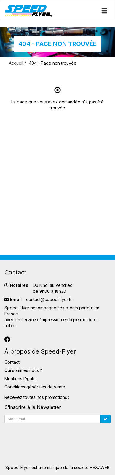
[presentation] (49, 437)
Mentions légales (21, 378)
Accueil (16, 62)
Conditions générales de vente (34, 386)
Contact (12, 361)
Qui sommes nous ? (23, 370)
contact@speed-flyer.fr (49, 299)
